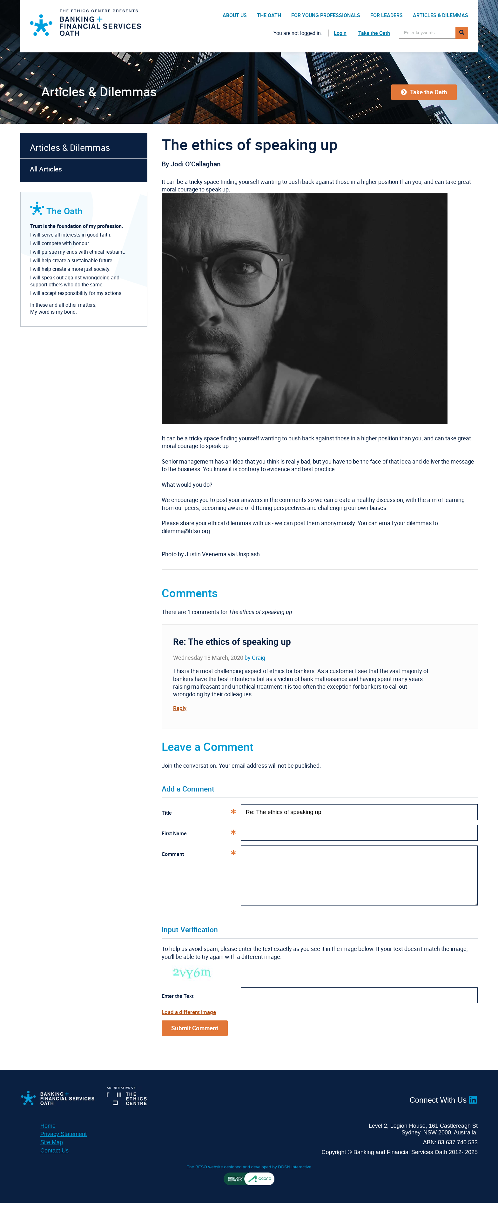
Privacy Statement (63, 1147)
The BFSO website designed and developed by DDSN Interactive (249, 1180)
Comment (201, 854)
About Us (235, 15)
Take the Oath (374, 33)
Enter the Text (177, 1008)
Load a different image (190, 1024)
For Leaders (386, 15)
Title (201, 813)
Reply (180, 708)
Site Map (51, 1156)
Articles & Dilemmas (440, 15)
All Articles (46, 168)
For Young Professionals (325, 15)
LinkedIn (473, 1113)
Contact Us (54, 1164)
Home (48, 1139)
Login (340, 33)
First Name (201, 833)
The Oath (269, 15)
